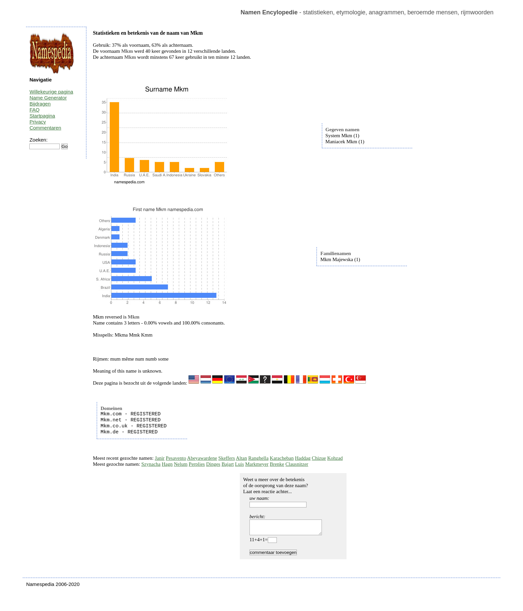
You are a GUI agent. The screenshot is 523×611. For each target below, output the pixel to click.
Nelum (180, 464)
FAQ (34, 110)
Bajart (227, 464)
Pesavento (176, 458)
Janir (159, 458)
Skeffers (226, 458)
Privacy (37, 122)
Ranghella (258, 458)
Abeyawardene (202, 458)
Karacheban (282, 458)
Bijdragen (39, 104)
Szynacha (150, 464)
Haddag (303, 458)
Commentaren (45, 128)
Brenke (277, 464)
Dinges (213, 464)
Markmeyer (257, 464)
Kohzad (335, 458)
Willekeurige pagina (51, 91)
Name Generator (48, 97)
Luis (239, 464)
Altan (241, 458)
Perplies (197, 464)
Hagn (167, 464)
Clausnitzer (297, 464)
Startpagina (42, 116)
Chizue (319, 458)
